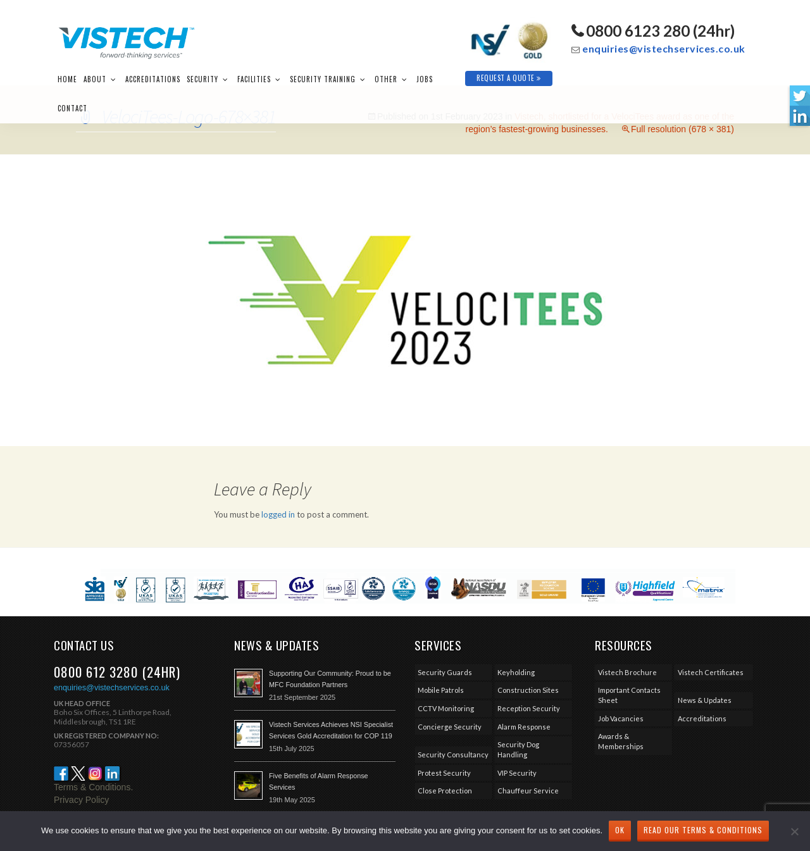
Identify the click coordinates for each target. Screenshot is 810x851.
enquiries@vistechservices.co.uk (663, 48)
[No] (794, 831)
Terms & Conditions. (93, 787)
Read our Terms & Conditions (703, 829)
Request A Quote (509, 78)
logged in (278, 514)
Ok (620, 829)
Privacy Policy (81, 800)
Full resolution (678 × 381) (682, 129)
